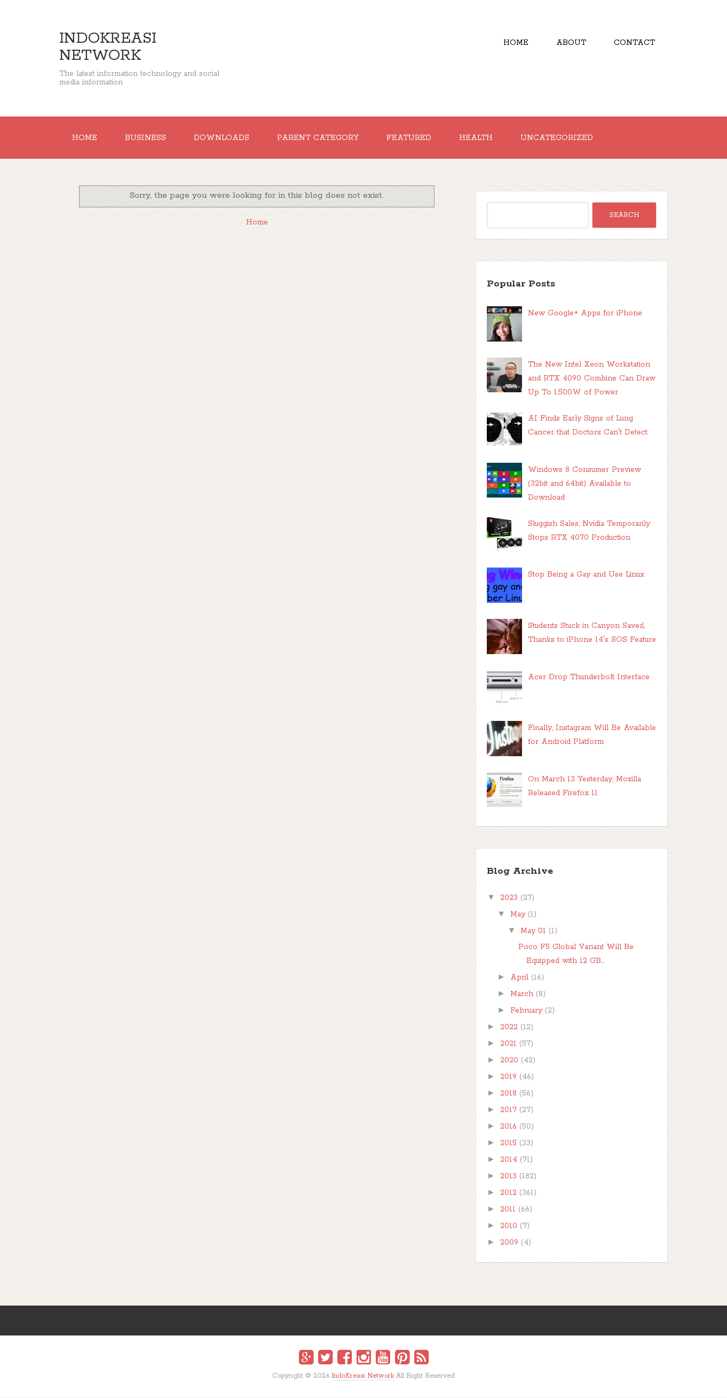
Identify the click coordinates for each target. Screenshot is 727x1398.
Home (514, 43)
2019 (508, 1077)
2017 (508, 1110)
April (519, 978)
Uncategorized (560, 138)
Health (478, 138)
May (517, 915)
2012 (508, 1193)
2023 (509, 898)
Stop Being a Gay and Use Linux (586, 575)
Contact (634, 43)
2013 (508, 1177)
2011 (508, 1210)
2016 (508, 1127)
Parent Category (319, 138)
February (526, 1011)
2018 (508, 1094)
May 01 (533, 931)
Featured (411, 138)
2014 (508, 1160)
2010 (508, 1226)
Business (146, 138)
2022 (509, 1027)
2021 (508, 1044)
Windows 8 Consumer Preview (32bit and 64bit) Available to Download (584, 483)
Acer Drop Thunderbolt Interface (589, 677)
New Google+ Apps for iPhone (585, 314)
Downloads (222, 138)
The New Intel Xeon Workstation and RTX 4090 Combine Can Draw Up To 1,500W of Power (591, 379)
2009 (509, 1243)
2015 (508, 1143)
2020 (509, 1061)
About (571, 43)
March (521, 994)
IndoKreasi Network (107, 47)
